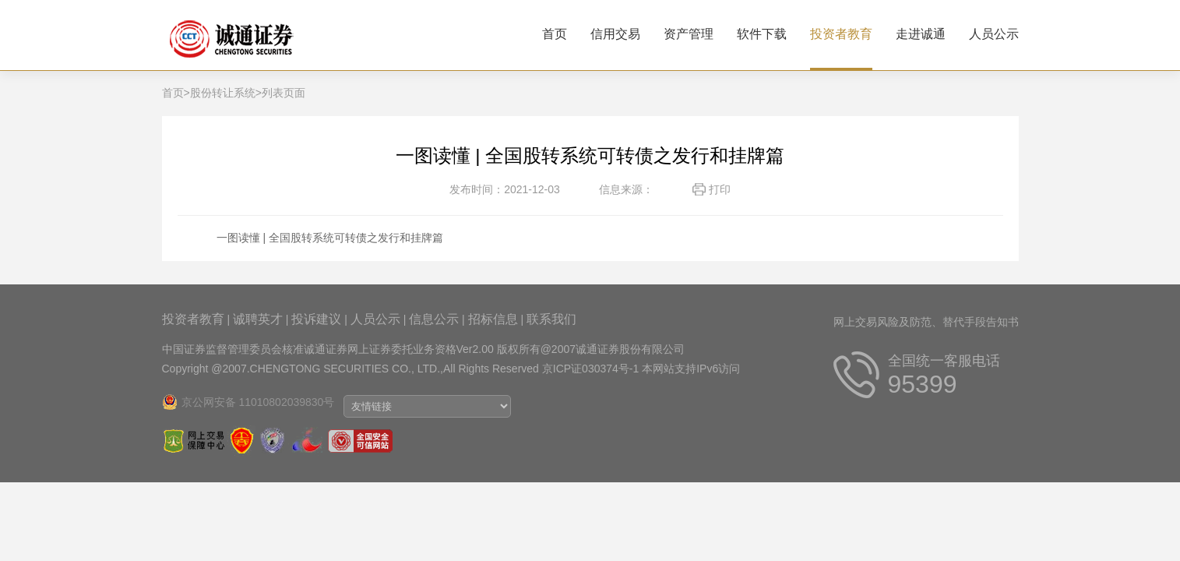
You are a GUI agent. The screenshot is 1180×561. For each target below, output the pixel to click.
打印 (720, 189)
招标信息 (493, 319)
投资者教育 (841, 34)
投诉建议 (316, 319)
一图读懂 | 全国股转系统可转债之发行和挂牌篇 (330, 237)
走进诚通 (921, 34)
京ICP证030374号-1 (590, 368)
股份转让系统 (222, 92)
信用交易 (615, 34)
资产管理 (688, 34)
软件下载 (762, 34)
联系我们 (551, 319)
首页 (554, 34)
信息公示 (434, 319)
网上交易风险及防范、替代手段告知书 (926, 322)
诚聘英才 (258, 319)
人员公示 (994, 34)
